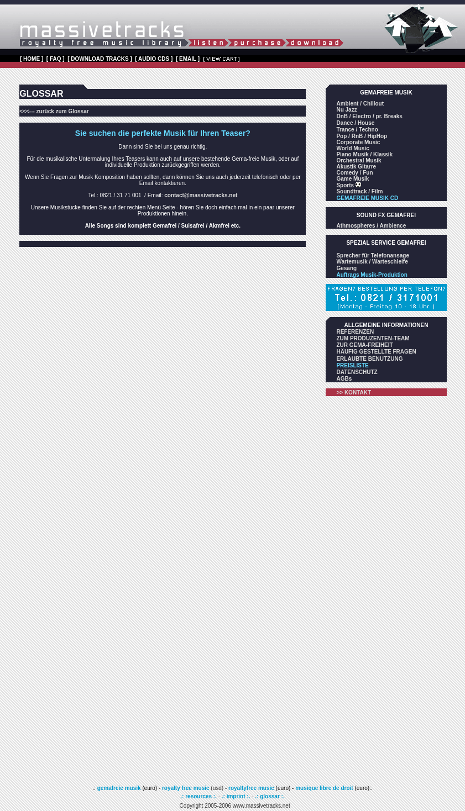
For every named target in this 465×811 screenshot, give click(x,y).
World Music (352, 148)
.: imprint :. (236, 796)
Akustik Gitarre (356, 167)
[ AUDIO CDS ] (154, 59)
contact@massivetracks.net (200, 195)
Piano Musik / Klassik (364, 154)
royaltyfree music (251, 788)
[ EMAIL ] (188, 59)
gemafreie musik (118, 788)
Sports (348, 185)
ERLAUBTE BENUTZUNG (369, 359)
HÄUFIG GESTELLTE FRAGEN (376, 352)
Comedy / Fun (354, 173)
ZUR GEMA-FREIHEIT (364, 345)
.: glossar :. (269, 796)
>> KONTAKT (353, 392)
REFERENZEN (355, 332)
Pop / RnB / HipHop (361, 136)
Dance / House (355, 123)
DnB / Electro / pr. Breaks (369, 116)
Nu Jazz (346, 110)
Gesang (346, 268)
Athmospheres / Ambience (371, 226)
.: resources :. (199, 796)
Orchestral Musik (358, 160)
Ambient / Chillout (360, 104)
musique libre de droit (324, 788)
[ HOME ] (31, 59)
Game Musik (352, 179)
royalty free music (186, 788)
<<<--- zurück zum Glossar (53, 111)
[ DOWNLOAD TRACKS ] (99, 59)
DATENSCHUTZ (356, 372)
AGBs (344, 379)
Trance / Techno (357, 130)
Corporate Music (358, 142)
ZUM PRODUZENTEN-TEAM (372, 338)
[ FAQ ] (55, 59)
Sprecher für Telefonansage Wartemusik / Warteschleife (372, 258)
